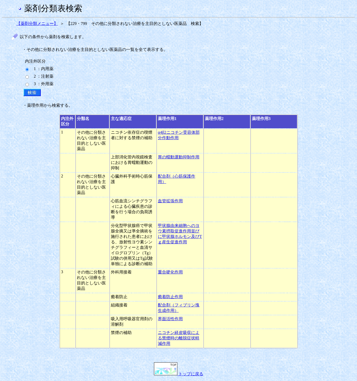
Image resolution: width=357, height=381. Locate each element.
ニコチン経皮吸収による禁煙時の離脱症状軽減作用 (178, 338)
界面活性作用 (170, 319)
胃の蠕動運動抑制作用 (178, 157)
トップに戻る (178, 374)
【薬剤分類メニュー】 (37, 23)
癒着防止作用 (170, 297)
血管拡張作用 (170, 201)
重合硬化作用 (170, 272)
